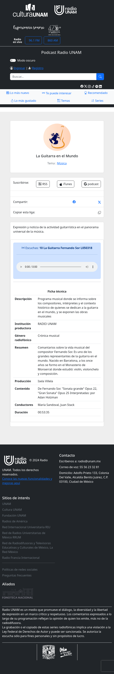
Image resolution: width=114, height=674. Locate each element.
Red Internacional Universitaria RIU (26, 527)
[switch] (13, 60)
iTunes (65, 184)
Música (62, 163)
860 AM (52, 40)
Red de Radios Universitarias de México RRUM (23, 535)
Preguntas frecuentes (17, 575)
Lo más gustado (23, 101)
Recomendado (96, 93)
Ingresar (19, 68)
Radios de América (14, 521)
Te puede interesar (56, 93)
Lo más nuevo (17, 93)
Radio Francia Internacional (21, 558)
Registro (37, 68)
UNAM (6, 504)
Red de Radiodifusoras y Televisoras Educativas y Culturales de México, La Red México (27, 547)
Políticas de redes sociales (20, 570)
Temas (63, 101)
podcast (91, 184)
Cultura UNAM (12, 510)
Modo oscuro (27, 60)
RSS (42, 184)
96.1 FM (33, 40)
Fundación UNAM (14, 515)
